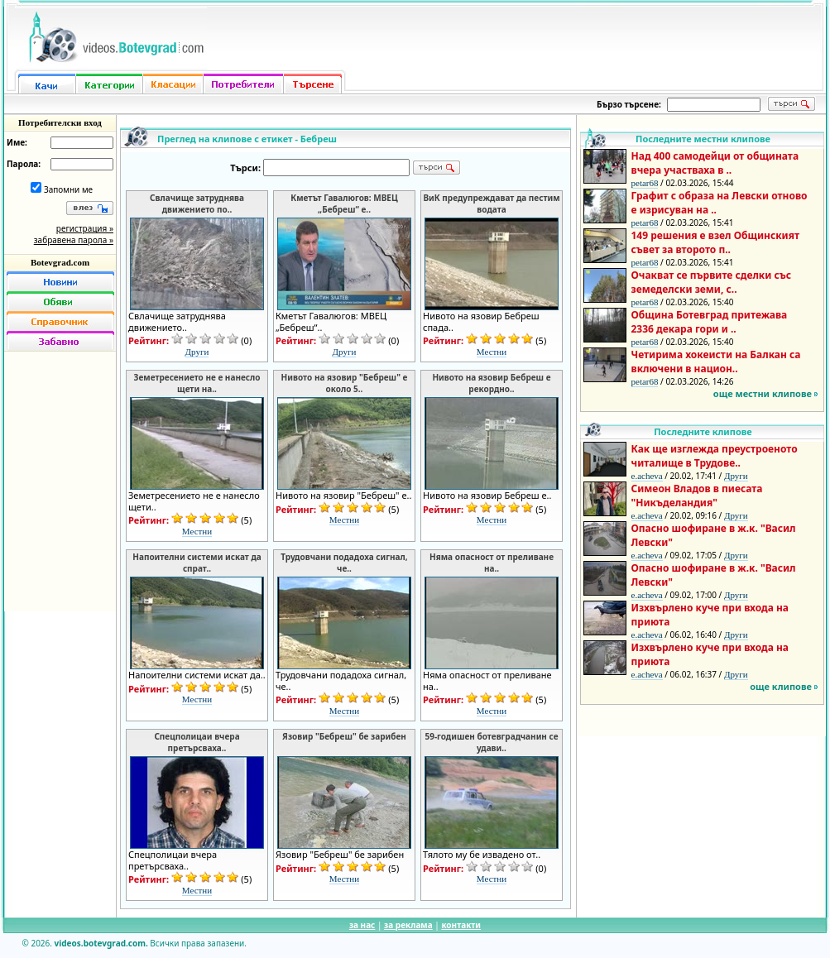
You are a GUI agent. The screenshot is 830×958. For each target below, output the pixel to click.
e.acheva (647, 476)
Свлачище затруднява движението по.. (197, 203)
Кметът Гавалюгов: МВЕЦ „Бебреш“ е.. (343, 203)
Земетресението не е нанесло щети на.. (197, 383)
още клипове (781, 686)
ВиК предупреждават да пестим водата (491, 203)
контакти (461, 925)
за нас (362, 925)
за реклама (408, 925)
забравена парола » (73, 240)
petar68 (645, 183)
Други (197, 352)
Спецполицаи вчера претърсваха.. (196, 742)
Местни (491, 352)
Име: (17, 142)
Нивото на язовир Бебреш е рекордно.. (491, 383)
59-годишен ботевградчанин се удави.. (491, 742)
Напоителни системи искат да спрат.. (196, 562)
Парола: (24, 164)
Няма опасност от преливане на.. (491, 562)
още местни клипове (762, 393)
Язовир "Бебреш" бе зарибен (344, 736)
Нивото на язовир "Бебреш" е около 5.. (344, 383)
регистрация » (84, 228)
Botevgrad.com (60, 262)
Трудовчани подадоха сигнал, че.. (344, 562)
